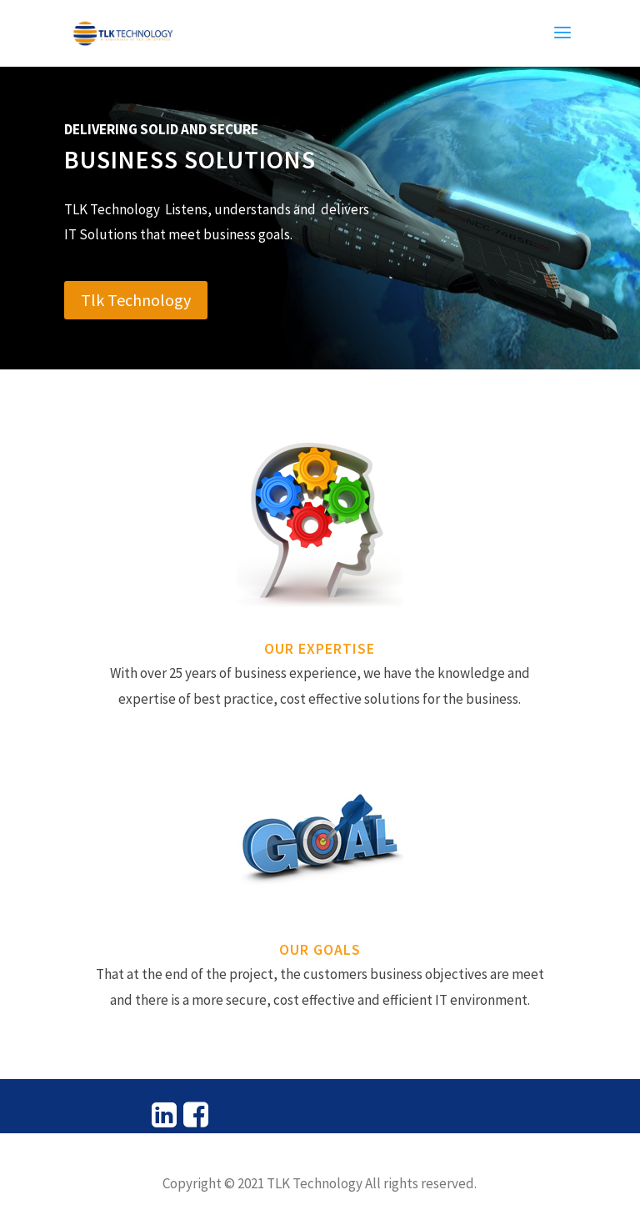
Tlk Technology (136, 299)
